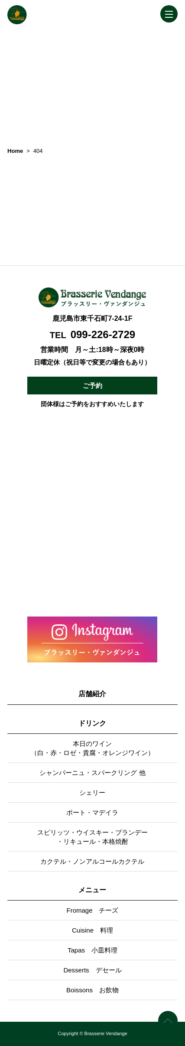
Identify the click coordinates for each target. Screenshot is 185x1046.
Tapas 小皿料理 (92, 950)
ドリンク (92, 723)
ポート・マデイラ (92, 812)
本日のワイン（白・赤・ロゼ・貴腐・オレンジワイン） (92, 748)
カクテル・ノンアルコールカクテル (92, 861)
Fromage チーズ (92, 910)
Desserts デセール (92, 970)
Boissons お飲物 (92, 990)
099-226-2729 (103, 334)
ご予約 (92, 385)
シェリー (92, 792)
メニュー (92, 890)
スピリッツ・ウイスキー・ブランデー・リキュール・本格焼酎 (92, 837)
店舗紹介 (92, 693)
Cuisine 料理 (92, 930)
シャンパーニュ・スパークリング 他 (92, 772)
